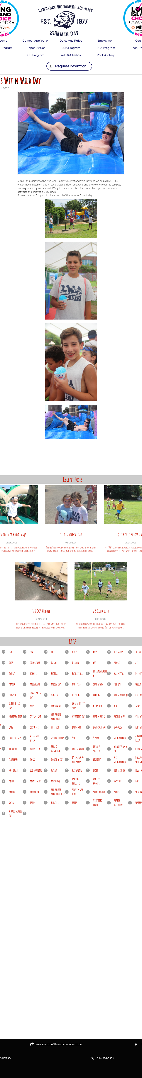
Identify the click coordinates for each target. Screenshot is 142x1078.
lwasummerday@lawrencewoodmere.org (59, 1044)
